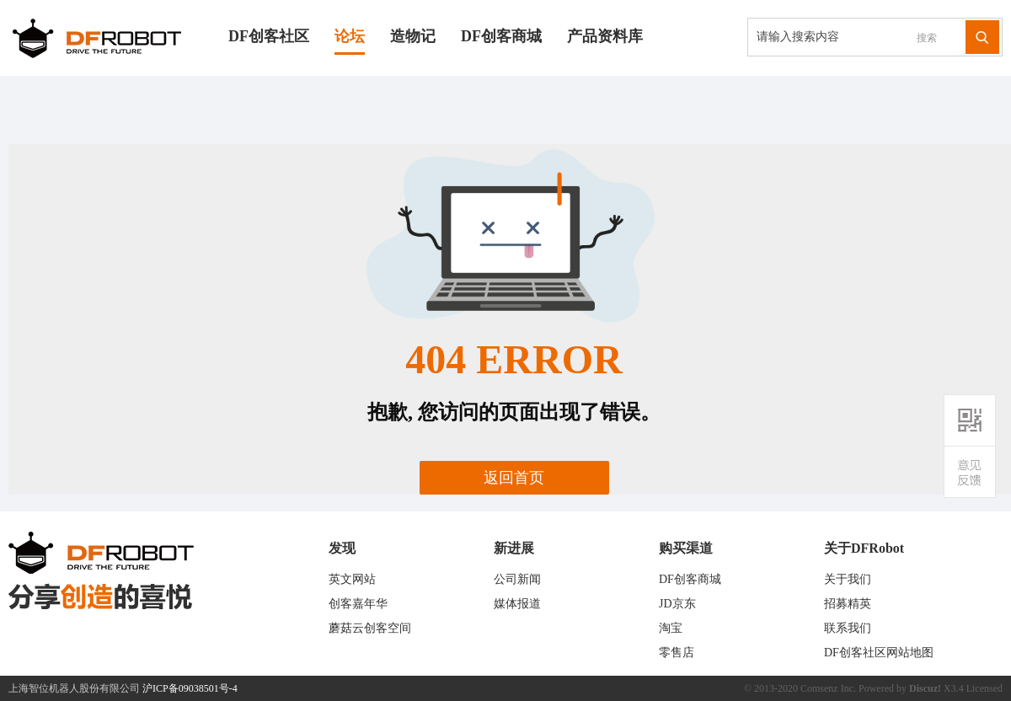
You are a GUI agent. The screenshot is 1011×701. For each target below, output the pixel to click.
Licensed (984, 688)
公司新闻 (517, 579)
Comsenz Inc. (828, 688)
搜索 (927, 38)
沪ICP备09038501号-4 (190, 688)
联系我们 (847, 628)
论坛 (349, 36)
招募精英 (847, 603)
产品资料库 (605, 36)
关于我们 (847, 579)
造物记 (413, 36)
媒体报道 (517, 603)
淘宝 (670, 628)
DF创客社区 (268, 36)
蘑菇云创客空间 (370, 628)
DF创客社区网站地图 (878, 652)
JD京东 (677, 603)
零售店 (676, 652)
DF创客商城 (501, 36)
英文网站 (352, 579)
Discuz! (925, 688)
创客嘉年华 (358, 603)
